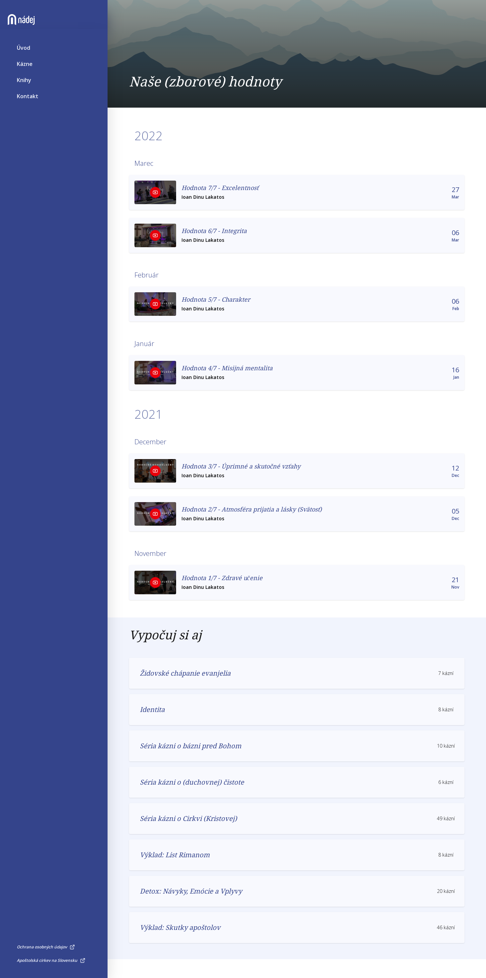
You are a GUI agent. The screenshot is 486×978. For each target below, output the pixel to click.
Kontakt (27, 107)
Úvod (23, 59)
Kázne (25, 75)
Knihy (24, 91)
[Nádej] (30, 31)
